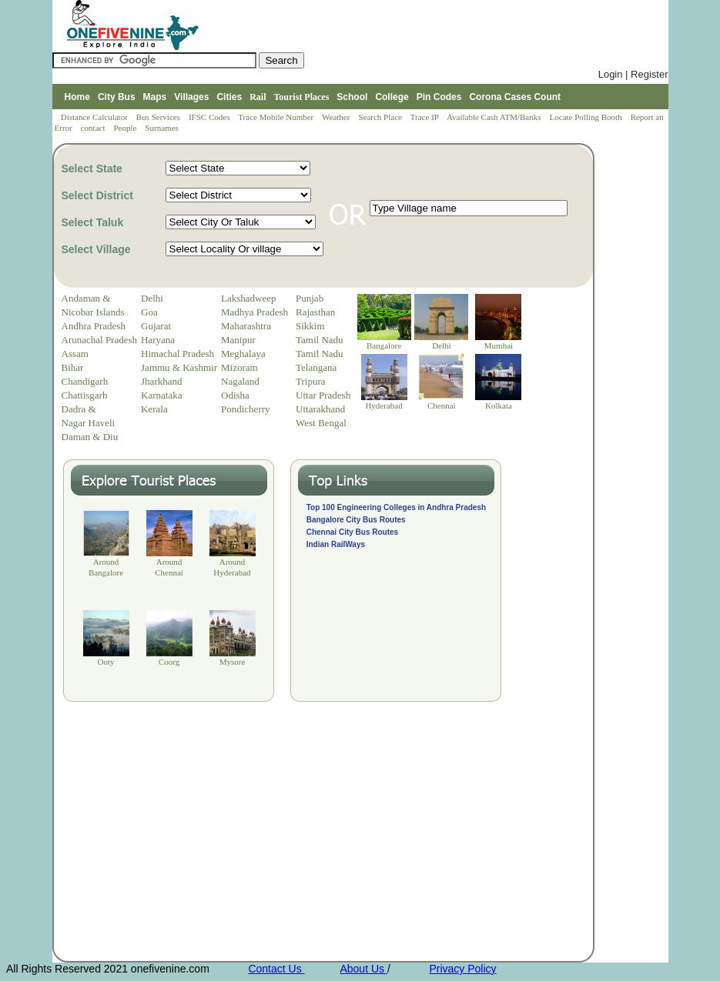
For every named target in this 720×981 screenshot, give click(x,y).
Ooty (106, 661)
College (391, 97)
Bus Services (158, 117)
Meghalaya (243, 353)
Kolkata (498, 405)
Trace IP (425, 117)
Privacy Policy (462, 969)
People (126, 127)
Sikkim (310, 326)
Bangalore (384, 345)
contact (94, 127)
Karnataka (161, 395)
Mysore (232, 661)
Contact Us (276, 969)
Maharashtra (246, 326)
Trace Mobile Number (277, 117)
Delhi (152, 298)
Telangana (316, 367)
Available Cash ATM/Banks (495, 117)
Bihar (73, 367)
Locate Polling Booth (587, 117)
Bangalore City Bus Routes (356, 520)
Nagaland (240, 381)
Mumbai (498, 345)
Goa (149, 312)
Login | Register (633, 74)
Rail (257, 97)
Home (77, 97)
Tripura (311, 381)
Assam (75, 353)
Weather (337, 117)
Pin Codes (439, 97)
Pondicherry (245, 409)
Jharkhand (161, 381)
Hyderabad (383, 405)
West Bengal (321, 423)
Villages (191, 97)
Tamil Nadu (319, 339)
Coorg (169, 661)
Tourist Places (301, 97)
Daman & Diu (90, 436)
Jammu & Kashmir (179, 367)
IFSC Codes (210, 117)
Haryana (158, 339)
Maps (155, 97)
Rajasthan (315, 312)
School (352, 97)
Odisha (235, 395)
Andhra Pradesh (94, 326)
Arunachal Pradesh (100, 339)
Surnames (161, 127)
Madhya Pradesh (254, 312)
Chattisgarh (85, 395)
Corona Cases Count (515, 97)
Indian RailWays (335, 544)
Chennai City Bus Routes (352, 532)
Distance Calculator (94, 117)
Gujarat (156, 326)
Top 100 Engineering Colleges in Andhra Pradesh (396, 507)
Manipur (238, 339)
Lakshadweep (248, 298)
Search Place (381, 117)
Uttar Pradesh (323, 395)
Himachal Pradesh (177, 353)
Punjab (309, 298)
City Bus (117, 97)
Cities (229, 97)
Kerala (154, 409)
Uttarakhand (320, 409)
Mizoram (239, 367)
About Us (363, 969)
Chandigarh (85, 381)
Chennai (441, 405)
